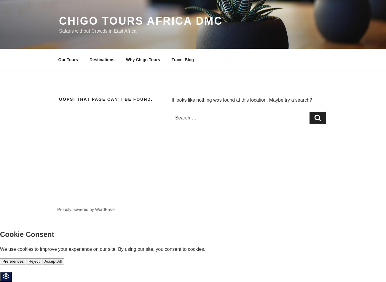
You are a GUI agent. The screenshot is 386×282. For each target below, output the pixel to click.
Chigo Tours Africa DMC (141, 21)
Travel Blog (183, 59)
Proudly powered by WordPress (86, 209)
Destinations (102, 59)
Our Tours (68, 59)
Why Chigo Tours (143, 59)
